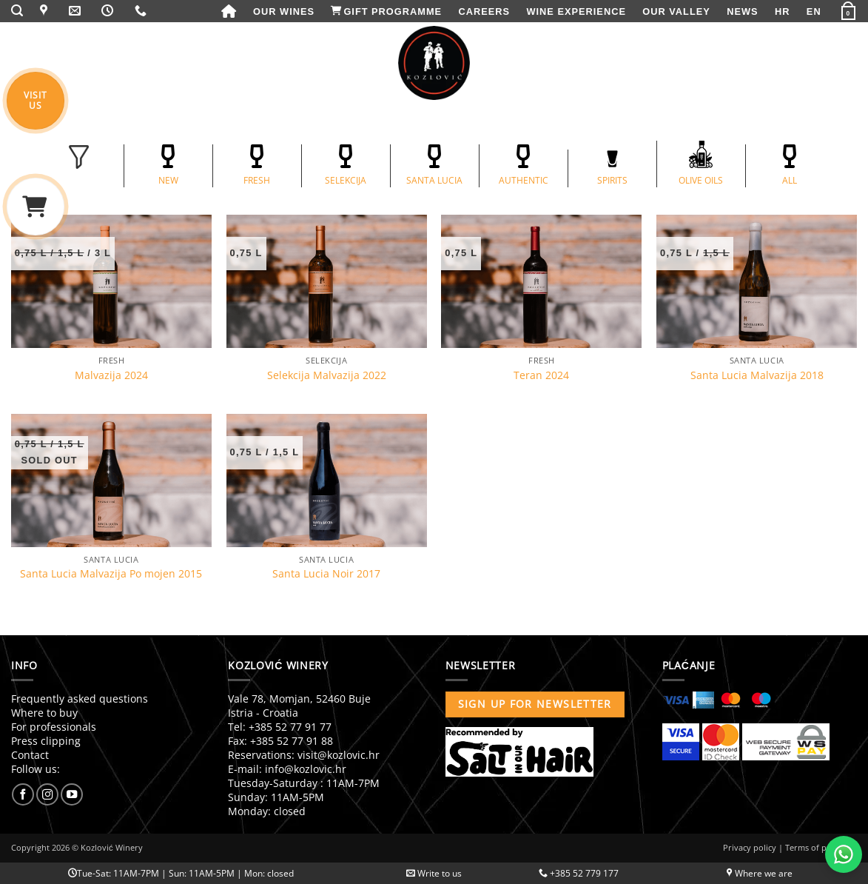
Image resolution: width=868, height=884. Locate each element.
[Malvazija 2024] (111, 281)
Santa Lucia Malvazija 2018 (757, 375)
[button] (17, 10)
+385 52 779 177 (579, 873)
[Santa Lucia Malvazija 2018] (756, 281)
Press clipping (46, 741)
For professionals (53, 727)
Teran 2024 (541, 375)
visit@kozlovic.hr (338, 755)
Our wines (283, 11)
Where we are (760, 873)
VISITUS (35, 100)
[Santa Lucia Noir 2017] (326, 480)
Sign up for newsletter (535, 704)
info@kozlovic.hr (305, 769)
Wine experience (575, 11)
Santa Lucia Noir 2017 (326, 573)
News (742, 11)
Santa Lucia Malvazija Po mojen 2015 (111, 573)
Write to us (434, 873)
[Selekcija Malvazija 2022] (326, 281)
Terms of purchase (821, 847)
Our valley (676, 11)
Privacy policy (749, 847)
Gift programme (386, 11)
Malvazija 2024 (111, 375)
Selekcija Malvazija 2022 (326, 375)
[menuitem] (782, 11)
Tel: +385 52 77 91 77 (280, 727)
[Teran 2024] (541, 281)
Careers (485, 11)
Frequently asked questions (79, 699)
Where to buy (44, 713)
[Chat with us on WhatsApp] (843, 854)
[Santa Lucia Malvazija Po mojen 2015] (111, 480)
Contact (30, 755)
